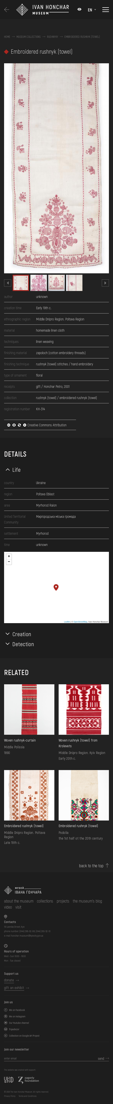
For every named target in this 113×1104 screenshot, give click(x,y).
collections (45, 900)
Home (7, 36)
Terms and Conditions (27, 1096)
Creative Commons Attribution (36, 425)
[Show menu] (105, 9)
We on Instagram (17, 1016)
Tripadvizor (14, 1029)
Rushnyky (52, 36)
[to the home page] (56, 890)
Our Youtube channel (19, 1022)
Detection (23, 643)
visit (18, 906)
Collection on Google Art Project (24, 1035)
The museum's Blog (87, 900)
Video (8, 906)
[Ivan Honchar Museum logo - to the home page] (45, 10)
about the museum (18, 900)
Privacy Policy (9, 1096)
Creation (21, 633)
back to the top (91, 865)
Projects (63, 900)
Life (16, 469)
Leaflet (67, 622)
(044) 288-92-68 (27, 931)
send (101, 1058)
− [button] (9, 562)
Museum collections (29, 36)
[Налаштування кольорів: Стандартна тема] (79, 9)
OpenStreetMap (80, 622)
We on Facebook (17, 1009)
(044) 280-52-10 (43, 931)
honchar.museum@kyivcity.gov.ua (27, 935)
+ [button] (9, 556)
